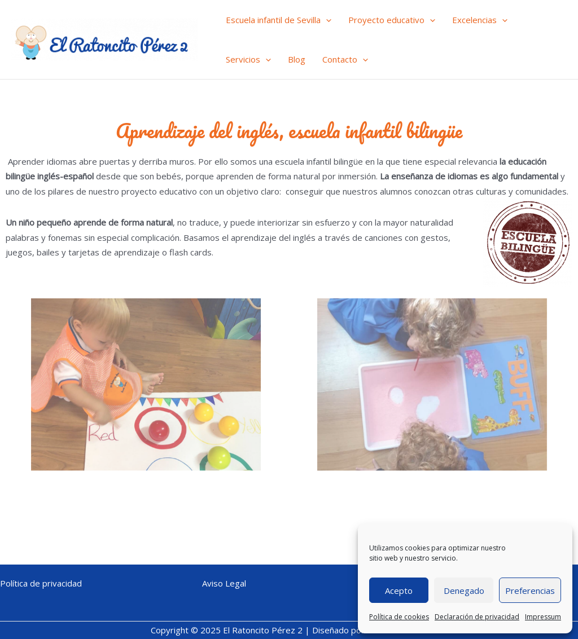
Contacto (345, 59)
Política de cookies (399, 617)
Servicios (248, 59)
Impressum (543, 617)
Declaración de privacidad (477, 617)
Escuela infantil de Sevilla (278, 19)
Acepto (399, 590)
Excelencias (479, 19)
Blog (296, 59)
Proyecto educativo (391, 19)
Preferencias (530, 590)
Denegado (464, 590)
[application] (326, 19)
